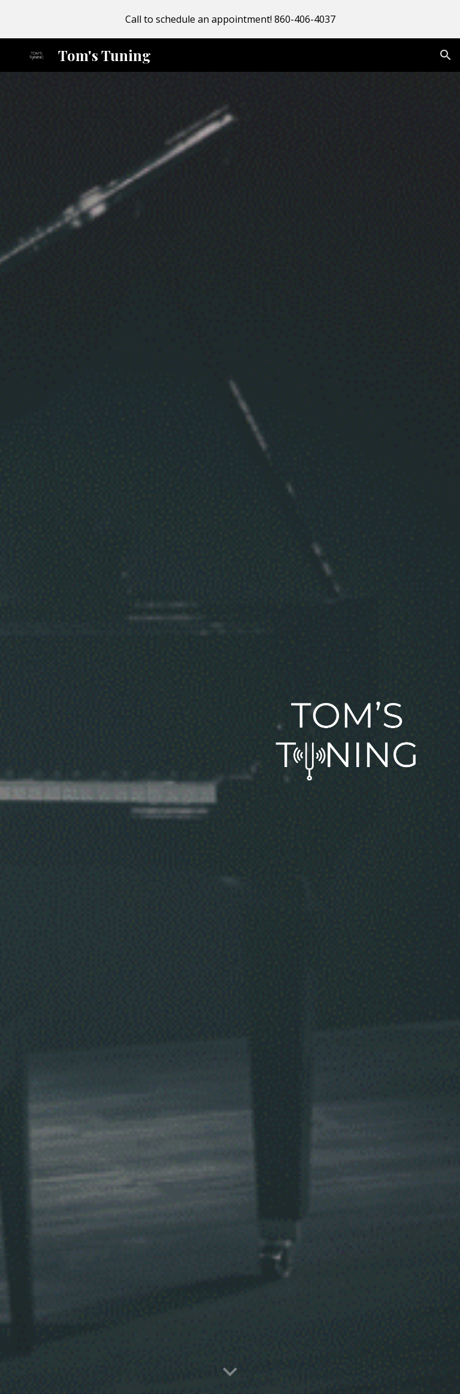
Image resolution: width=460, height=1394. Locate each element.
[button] (445, 55)
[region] (230, 19)
